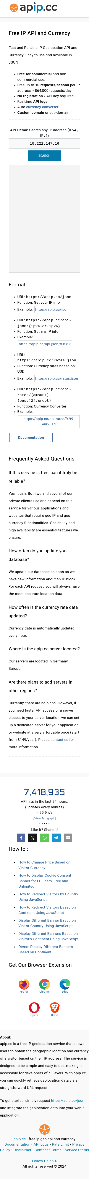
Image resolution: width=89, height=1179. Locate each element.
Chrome (44, 986)
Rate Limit (60, 1144)
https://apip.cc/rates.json (56, 378)
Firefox (24, 986)
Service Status (77, 1150)
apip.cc (19, 1139)
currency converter (42, 107)
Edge (65, 986)
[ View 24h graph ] (44, 818)
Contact (41, 1150)
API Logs (41, 1144)
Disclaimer (22, 1150)
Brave (54, 1009)
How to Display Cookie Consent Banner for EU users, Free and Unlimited (44, 881)
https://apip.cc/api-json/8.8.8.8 (45, 344)
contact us (59, 739)
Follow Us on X (44, 1161)
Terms (56, 1150)
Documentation (31, 437)
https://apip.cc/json (52, 309)
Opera (34, 1009)
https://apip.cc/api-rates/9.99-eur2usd (48, 421)
